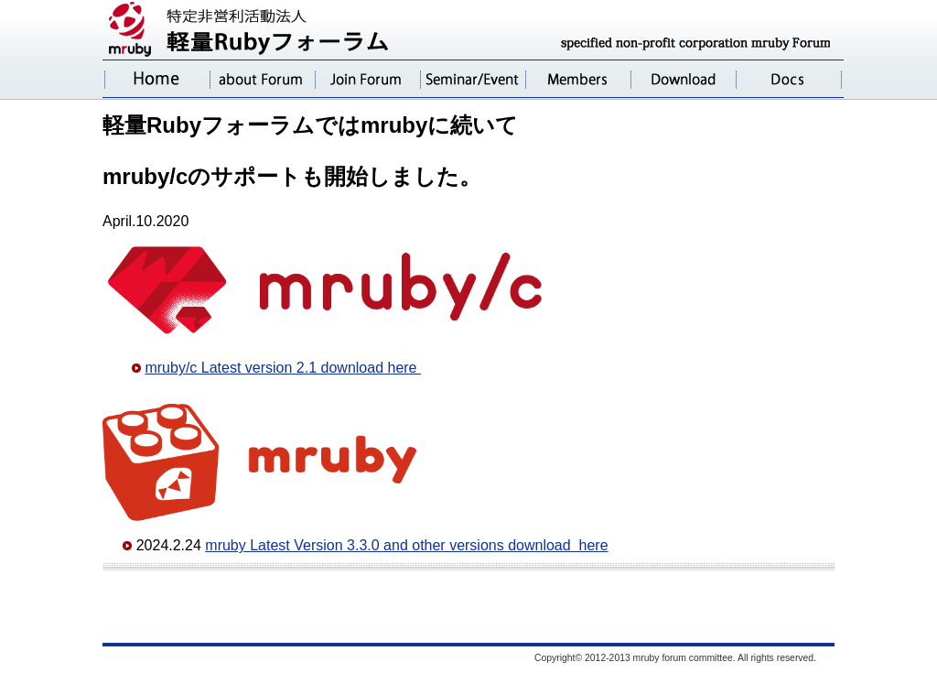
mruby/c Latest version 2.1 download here (283, 367)
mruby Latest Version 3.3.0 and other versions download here (406, 545)
